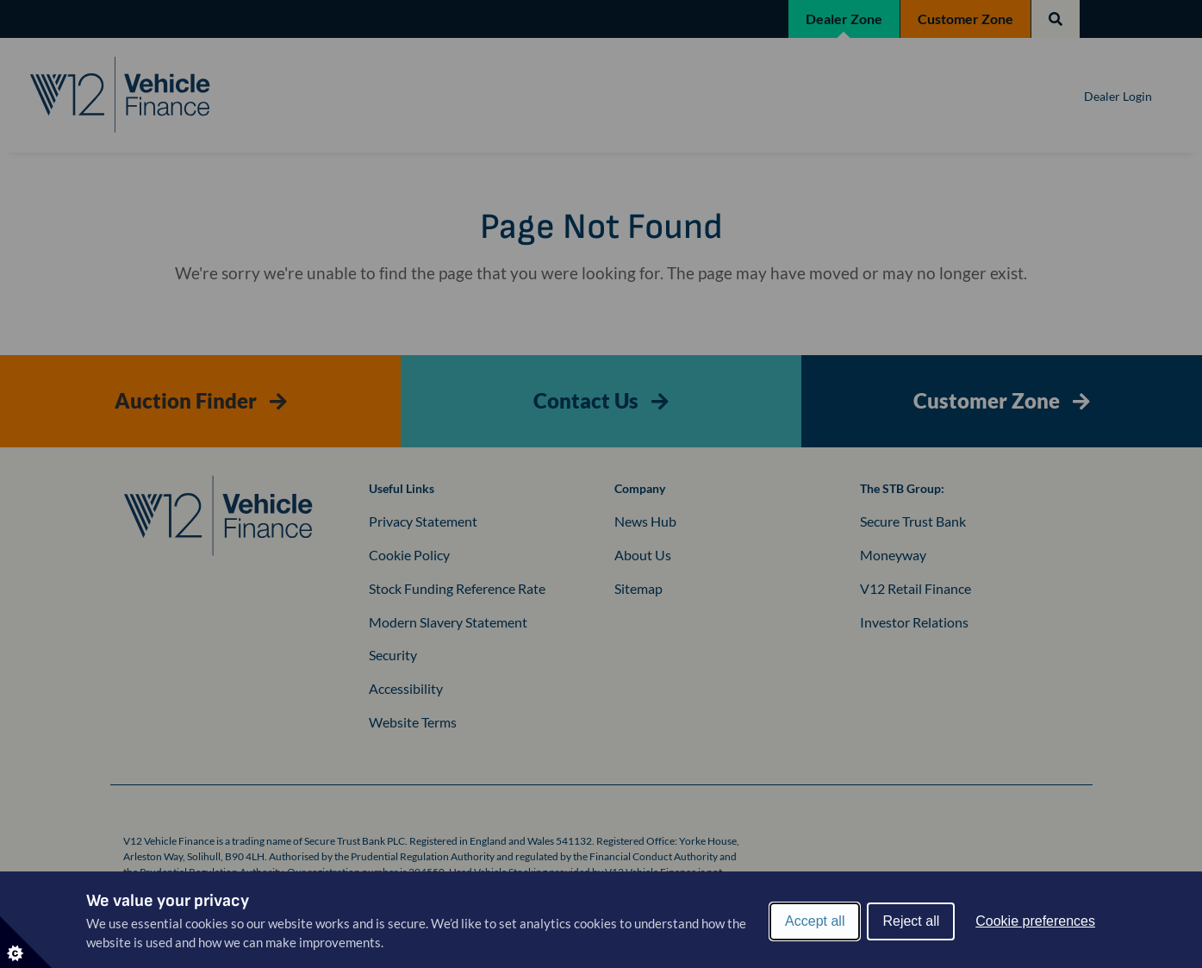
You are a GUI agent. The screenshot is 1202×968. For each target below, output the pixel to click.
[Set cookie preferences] (26, 942)
